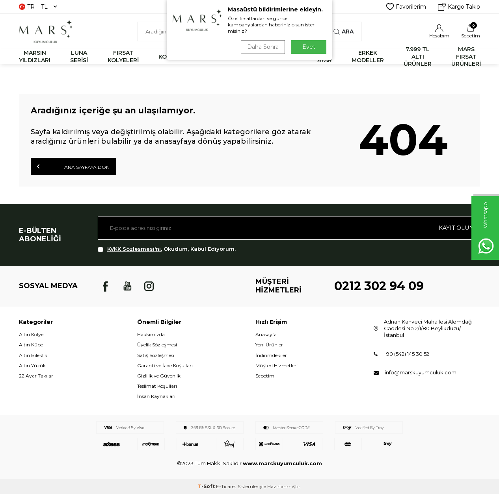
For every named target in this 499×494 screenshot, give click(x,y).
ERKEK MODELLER (368, 56)
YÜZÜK (252, 56)
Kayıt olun (456, 227)
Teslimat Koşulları (157, 386)
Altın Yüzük (32, 365)
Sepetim (264, 376)
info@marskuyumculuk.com (420, 372)
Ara (343, 31)
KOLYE (167, 56)
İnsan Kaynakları (156, 396)
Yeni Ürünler (269, 345)
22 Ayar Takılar (36, 376)
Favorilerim (406, 7)
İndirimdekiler (271, 355)
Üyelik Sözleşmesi (157, 345)
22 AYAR (324, 56)
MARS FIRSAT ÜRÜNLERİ (466, 56)
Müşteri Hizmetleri (276, 365)
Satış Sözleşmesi (155, 355)
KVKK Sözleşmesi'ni (134, 249)
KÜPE (290, 56)
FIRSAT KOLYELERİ (123, 56)
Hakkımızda (151, 334)
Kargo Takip (459, 7)
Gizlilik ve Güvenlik (159, 376)
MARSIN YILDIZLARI (34, 56)
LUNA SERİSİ (79, 56)
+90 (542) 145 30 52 (406, 354)
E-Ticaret (226, 486)
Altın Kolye (31, 334)
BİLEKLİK (209, 56)
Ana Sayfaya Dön (73, 166)
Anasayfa (266, 334)
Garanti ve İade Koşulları (165, 365)
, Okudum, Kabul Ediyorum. (167, 249)
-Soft (207, 486)
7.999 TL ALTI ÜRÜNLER (418, 56)
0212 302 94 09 (379, 286)
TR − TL (38, 6)
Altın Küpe (31, 345)
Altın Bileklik (33, 355)
